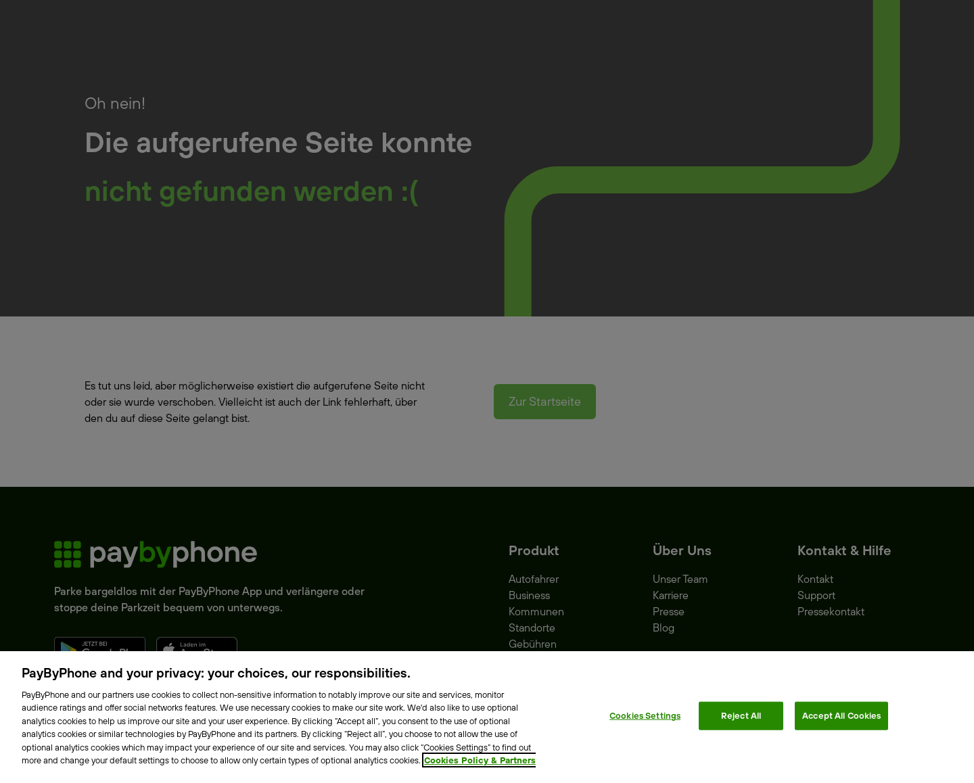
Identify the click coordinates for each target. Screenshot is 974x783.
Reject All (741, 715)
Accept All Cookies (841, 715)
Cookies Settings (644, 715)
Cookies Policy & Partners (480, 760)
